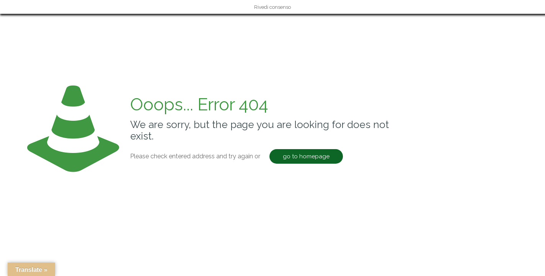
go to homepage (306, 156)
